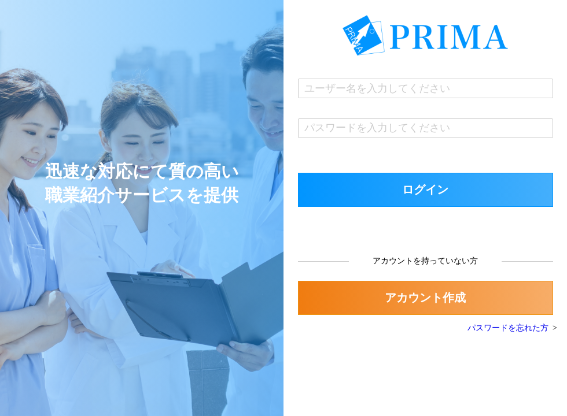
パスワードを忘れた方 (507, 328)
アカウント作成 (425, 297)
